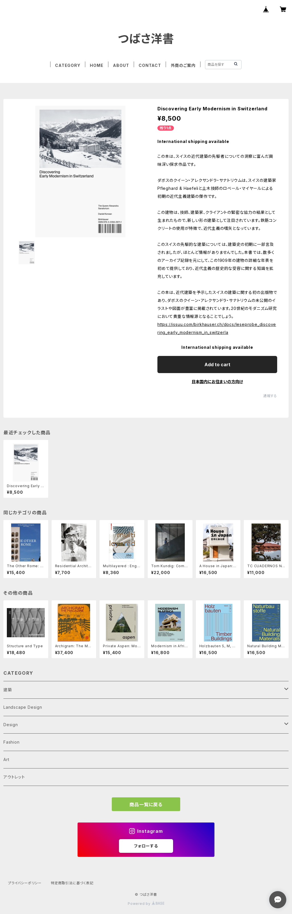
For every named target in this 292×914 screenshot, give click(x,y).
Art (6, 759)
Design (10, 724)
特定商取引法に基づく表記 (72, 883)
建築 (7, 689)
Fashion (11, 742)
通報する (270, 396)
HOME (96, 65)
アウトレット (14, 776)
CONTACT (150, 65)
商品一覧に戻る (146, 804)
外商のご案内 (183, 65)
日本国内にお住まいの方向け (217, 381)
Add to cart (217, 364)
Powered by (146, 903)
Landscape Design (22, 707)
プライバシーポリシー (25, 883)
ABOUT (121, 65)
